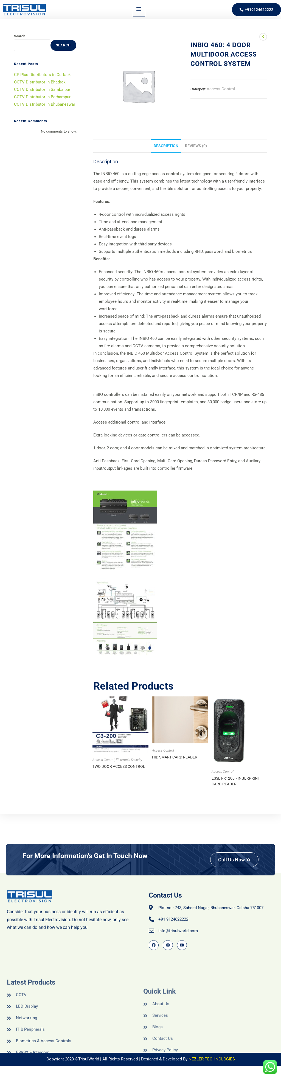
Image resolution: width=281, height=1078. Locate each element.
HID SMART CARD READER (174, 757)
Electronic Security (129, 760)
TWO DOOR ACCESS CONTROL (118, 766)
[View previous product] (263, 37)
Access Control (221, 88)
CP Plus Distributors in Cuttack (42, 74)
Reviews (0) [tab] (196, 146)
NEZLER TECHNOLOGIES (212, 1059)
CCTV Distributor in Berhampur (42, 96)
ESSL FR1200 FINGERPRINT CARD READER (236, 781)
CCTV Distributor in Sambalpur (42, 89)
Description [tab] (166, 146)
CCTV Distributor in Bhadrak (40, 82)
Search (19, 36)
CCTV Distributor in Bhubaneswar (44, 104)
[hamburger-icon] (139, 9)
